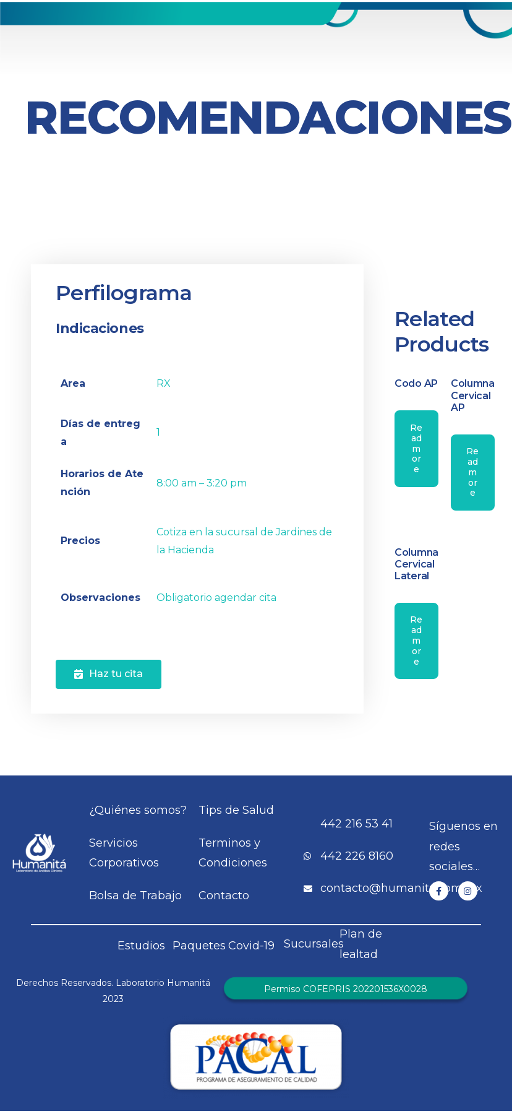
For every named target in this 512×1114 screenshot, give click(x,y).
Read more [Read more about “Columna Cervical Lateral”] (416, 640)
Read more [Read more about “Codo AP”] (416, 448)
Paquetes (199, 945)
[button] (108, 674)
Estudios (141, 945)
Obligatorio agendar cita (216, 597)
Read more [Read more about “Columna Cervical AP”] (472, 472)
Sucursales (314, 944)
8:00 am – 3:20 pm (201, 483)
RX (163, 383)
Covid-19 (251, 945)
